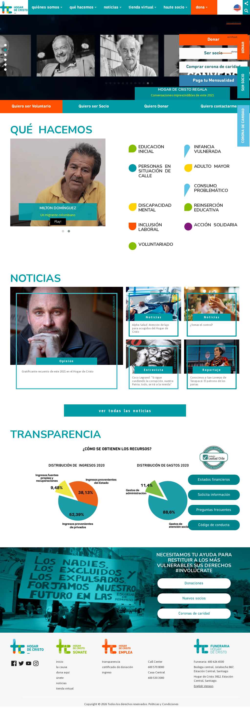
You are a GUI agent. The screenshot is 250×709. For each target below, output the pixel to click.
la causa (61, 667)
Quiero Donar (156, 106)
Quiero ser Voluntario (31, 106)
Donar (213, 39)
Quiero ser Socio (94, 106)
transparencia (233, 22)
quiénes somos (45, 7)
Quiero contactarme (219, 106)
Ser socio (213, 53)
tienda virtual (141, 7)
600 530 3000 (156, 677)
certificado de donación (117, 667)
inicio (59, 661)
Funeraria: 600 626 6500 (209, 661)
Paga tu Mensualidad (213, 80)
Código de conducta (213, 525)
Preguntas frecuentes (213, 510)
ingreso (107, 672)
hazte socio (174, 7)
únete (59, 677)
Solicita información (214, 495)
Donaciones (194, 583)
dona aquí (63, 672)
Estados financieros (214, 480)
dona (200, 7)
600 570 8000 (156, 667)
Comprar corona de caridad (213, 67)
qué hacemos (82, 7)
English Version (203, 686)
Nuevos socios (194, 598)
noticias (111, 7)
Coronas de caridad (194, 614)
